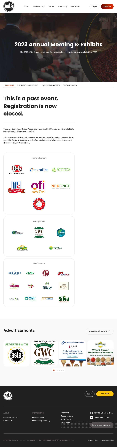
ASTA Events (66, 419)
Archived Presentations (27, 85)
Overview (9, 85)
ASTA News (65, 423)
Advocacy (65, 413)
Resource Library (67, 416)
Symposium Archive (51, 85)
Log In (89, 394)
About (6, 413)
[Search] (103, 425)
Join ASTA (105, 394)
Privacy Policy (92, 440)
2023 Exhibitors (70, 85)
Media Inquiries (108, 440)
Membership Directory (41, 420)
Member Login (38, 417)
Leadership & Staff (10, 417)
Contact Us (7, 420)
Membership (38, 413)
